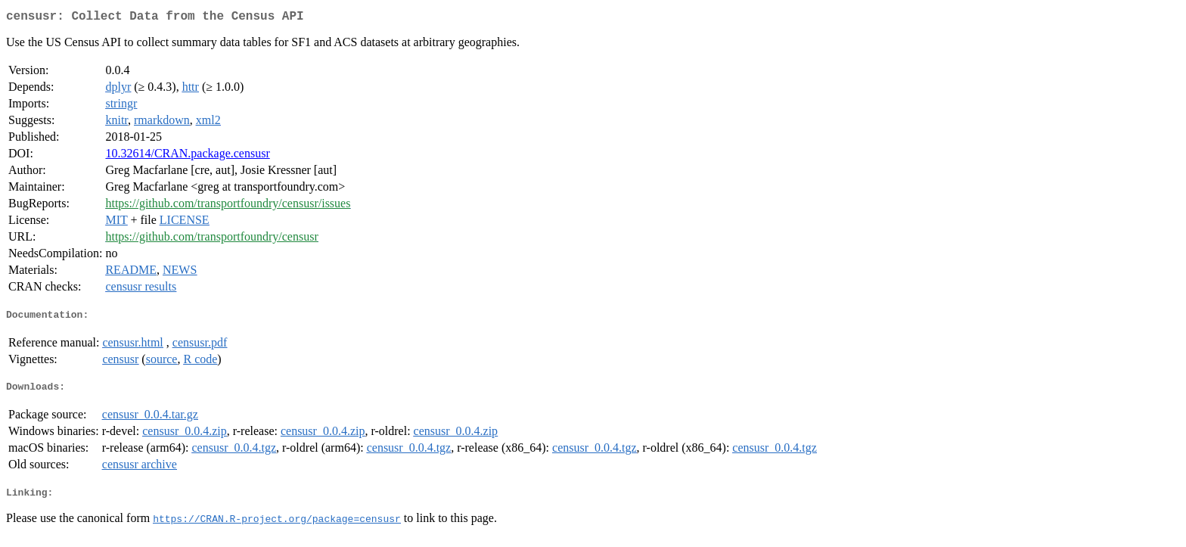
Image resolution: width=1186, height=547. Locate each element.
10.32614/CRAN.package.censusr (187, 156)
